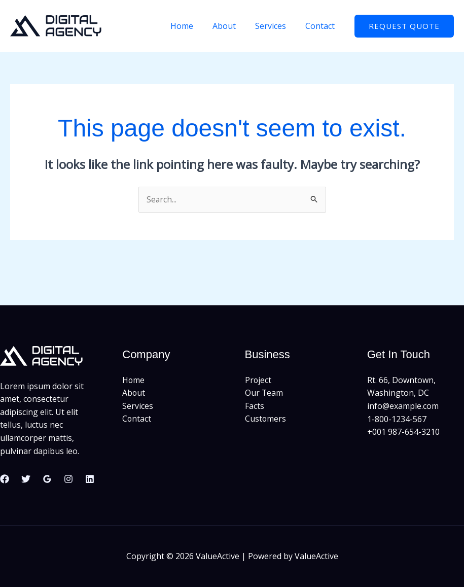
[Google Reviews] (47, 479)
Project (258, 380)
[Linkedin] (89, 479)
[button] (404, 26)
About (231, 25)
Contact (321, 25)
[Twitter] (25, 479)
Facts (254, 405)
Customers (266, 419)
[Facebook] (4, 479)
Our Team (264, 393)
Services (275, 25)
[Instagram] (68, 479)
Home (192, 25)
